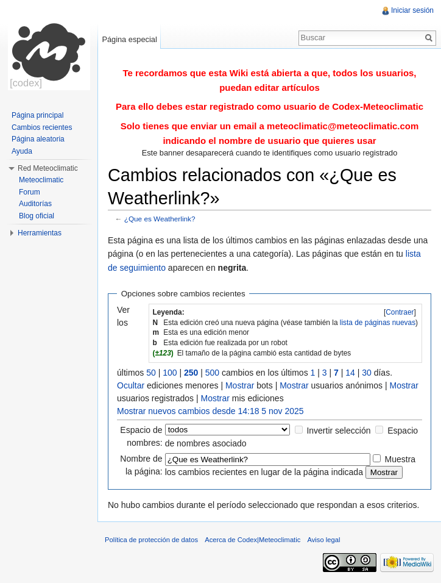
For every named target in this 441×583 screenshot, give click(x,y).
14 (350, 372)
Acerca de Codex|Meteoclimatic (252, 539)
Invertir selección (338, 430)
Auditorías (35, 203)
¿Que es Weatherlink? (160, 219)
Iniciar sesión (412, 10)
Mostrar (239, 385)
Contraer (400, 312)
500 (212, 372)
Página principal (37, 115)
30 (367, 372)
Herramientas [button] (40, 233)
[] (400, 312)
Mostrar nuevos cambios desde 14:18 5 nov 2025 (210, 411)
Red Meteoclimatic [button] (48, 168)
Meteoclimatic (41, 180)
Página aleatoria (38, 139)
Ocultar (130, 385)
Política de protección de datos (151, 539)
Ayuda (22, 151)
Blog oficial (36, 216)
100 (170, 372)
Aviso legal (324, 539)
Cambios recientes (42, 127)
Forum (29, 192)
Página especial (129, 39)
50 (151, 372)
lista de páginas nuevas (377, 322)
